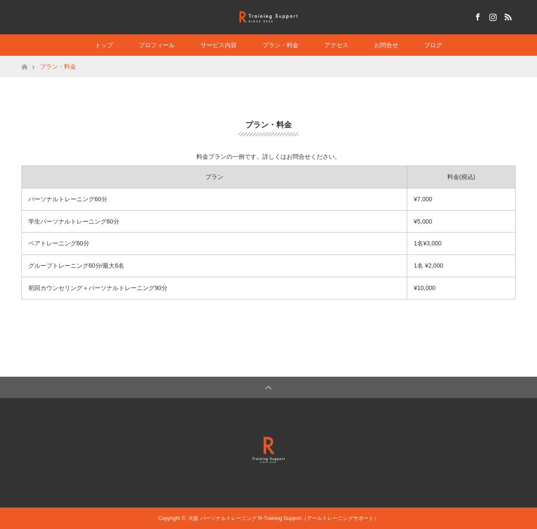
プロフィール (157, 45)
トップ (104, 45)
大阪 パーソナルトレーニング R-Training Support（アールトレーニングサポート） (283, 518)
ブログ (433, 45)
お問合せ (386, 45)
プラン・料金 (280, 45)
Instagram (491, 15)
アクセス (336, 45)
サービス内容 (219, 45)
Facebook (476, 15)
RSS (506, 15)
